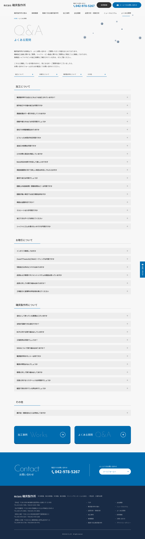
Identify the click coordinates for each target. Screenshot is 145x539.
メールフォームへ (116, 471)
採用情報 (104, 5)
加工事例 (91, 515)
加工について (24, 74)
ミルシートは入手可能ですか (72, 210)
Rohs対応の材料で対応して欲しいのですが (72, 162)
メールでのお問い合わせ (127, 5)
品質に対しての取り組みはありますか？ (72, 283)
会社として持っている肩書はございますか (72, 316)
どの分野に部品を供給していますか (72, 154)
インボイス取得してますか (72, 251)
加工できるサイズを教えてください (72, 218)
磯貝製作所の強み (93, 507)
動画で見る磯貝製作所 (95, 523)
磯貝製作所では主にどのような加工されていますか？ (72, 97)
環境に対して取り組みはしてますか (72, 372)
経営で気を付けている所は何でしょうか (72, 388)
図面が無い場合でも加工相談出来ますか (72, 194)
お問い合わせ (121, 519)
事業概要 (91, 519)
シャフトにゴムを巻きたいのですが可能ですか (72, 226)
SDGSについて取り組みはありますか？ (72, 348)
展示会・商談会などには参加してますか (72, 413)
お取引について (48, 74)
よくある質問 (121, 511)
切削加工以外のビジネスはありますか (72, 267)
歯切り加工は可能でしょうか (72, 178)
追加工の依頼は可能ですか (72, 146)
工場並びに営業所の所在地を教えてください (72, 291)
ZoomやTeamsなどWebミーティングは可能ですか (72, 259)
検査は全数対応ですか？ (72, 202)
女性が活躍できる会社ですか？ (72, 324)
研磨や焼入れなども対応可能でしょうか (72, 121)
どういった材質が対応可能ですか (72, 137)
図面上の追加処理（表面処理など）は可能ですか (72, 186)
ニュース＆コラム (122, 507)
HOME (15, 18)
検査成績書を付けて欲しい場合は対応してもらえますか (72, 170)
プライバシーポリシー (124, 523)
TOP (89, 502)
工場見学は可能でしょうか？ (72, 340)
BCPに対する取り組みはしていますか (72, 332)
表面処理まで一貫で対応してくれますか (72, 113)
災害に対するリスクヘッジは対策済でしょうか (72, 380)
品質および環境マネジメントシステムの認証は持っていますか (72, 275)
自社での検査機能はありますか (72, 129)
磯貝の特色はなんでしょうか (72, 364)
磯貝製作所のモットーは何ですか (72, 356)
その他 (97, 74)
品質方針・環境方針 (94, 511)
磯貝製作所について (72, 74)
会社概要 (119, 502)
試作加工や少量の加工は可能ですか (72, 105)
